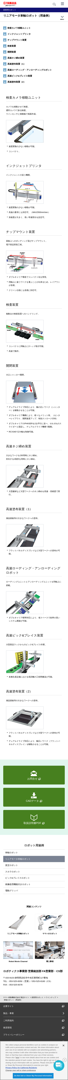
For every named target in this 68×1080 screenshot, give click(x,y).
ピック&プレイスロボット (17, 878)
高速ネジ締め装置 (15, 58)
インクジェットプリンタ (19, 34)
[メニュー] (62, 3)
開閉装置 (11, 52)
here (17, 1058)
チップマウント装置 (16, 40)
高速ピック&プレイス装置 (19, 76)
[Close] (63, 1045)
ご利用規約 (33, 1020)
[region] (34, 1060)
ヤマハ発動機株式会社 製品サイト (16, 997)
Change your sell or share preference (20, 1070)
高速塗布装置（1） (16, 64)
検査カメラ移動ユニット (19, 28)
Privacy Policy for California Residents (21, 1068)
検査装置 (11, 46)
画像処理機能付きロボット (18, 884)
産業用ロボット (37, 997)
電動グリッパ (11, 890)
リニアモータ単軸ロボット (18, 859)
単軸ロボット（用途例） (13, 1000)
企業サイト (33, 1006)
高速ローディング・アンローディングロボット (29, 70)
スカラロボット (12, 871)
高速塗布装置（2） (16, 82)
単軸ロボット (11, 852)
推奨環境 (33, 1027)
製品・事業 (8, 1013)
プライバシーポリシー (33, 1034)
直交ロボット (11, 865)
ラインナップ (51, 997)
